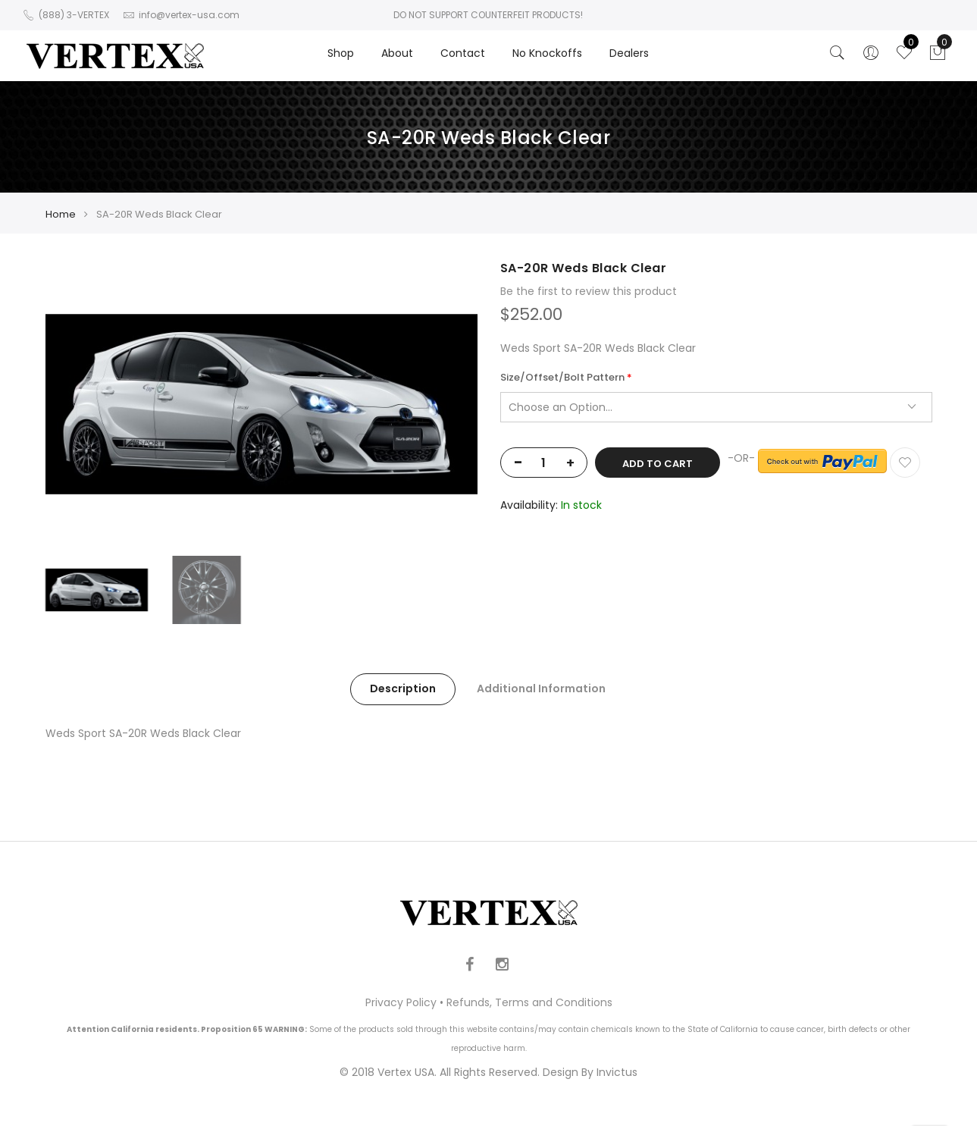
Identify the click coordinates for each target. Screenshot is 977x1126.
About (397, 53)
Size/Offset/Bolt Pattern (562, 377)
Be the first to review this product (588, 291)
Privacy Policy (401, 1002)
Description (403, 688)
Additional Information (541, 688)
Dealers (629, 53)
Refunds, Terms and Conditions (529, 1002)
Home (60, 214)
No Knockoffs (547, 53)
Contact (462, 53)
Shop (340, 53)
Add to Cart (657, 463)
